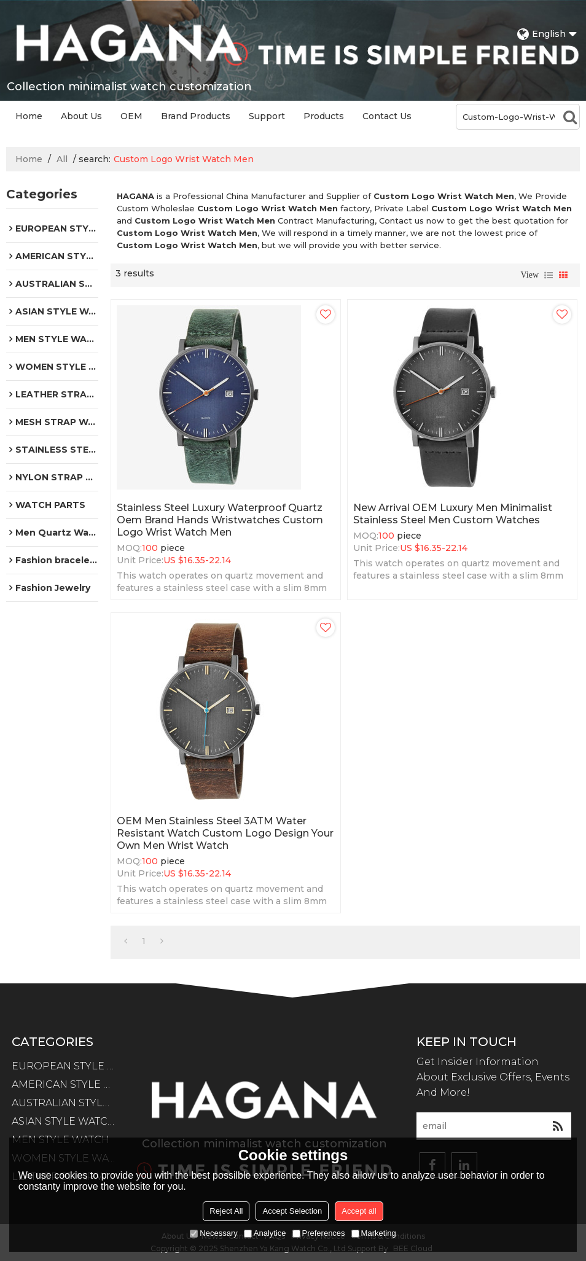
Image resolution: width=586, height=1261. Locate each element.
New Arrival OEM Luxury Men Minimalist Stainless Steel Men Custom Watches (452, 514)
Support (267, 116)
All (62, 159)
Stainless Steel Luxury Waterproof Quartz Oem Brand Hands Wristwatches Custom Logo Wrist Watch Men (220, 520)
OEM (131, 116)
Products (323, 116)
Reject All (226, 1211)
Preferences (318, 1233)
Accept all (359, 1211)
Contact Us (387, 116)
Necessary (213, 1233)
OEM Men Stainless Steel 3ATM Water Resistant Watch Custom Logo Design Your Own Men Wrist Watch (225, 833)
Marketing (373, 1233)
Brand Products (195, 116)
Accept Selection (292, 1211)
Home (28, 116)
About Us (81, 116)
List (548, 275)
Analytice (265, 1233)
